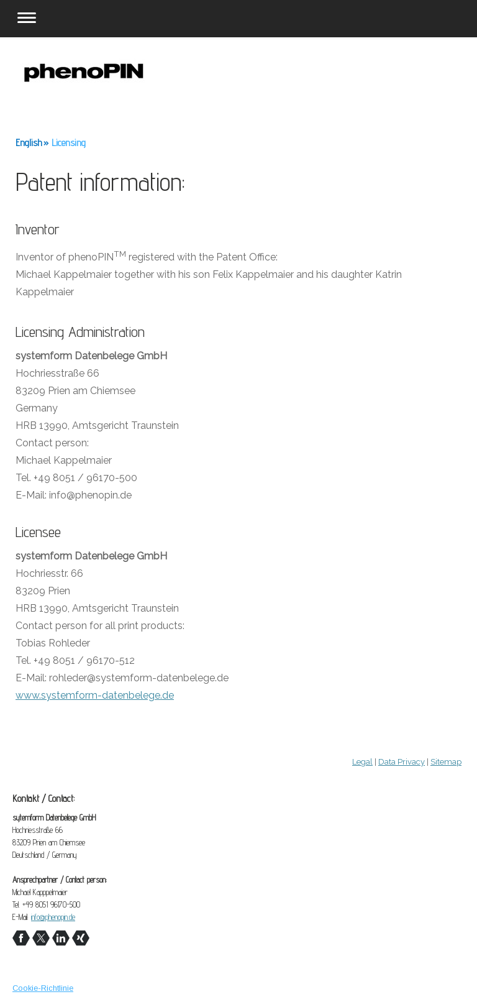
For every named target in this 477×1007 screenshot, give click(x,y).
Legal (362, 761)
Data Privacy (401, 761)
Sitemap (445, 761)
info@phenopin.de (53, 917)
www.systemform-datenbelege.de (95, 695)
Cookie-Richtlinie (42, 988)
